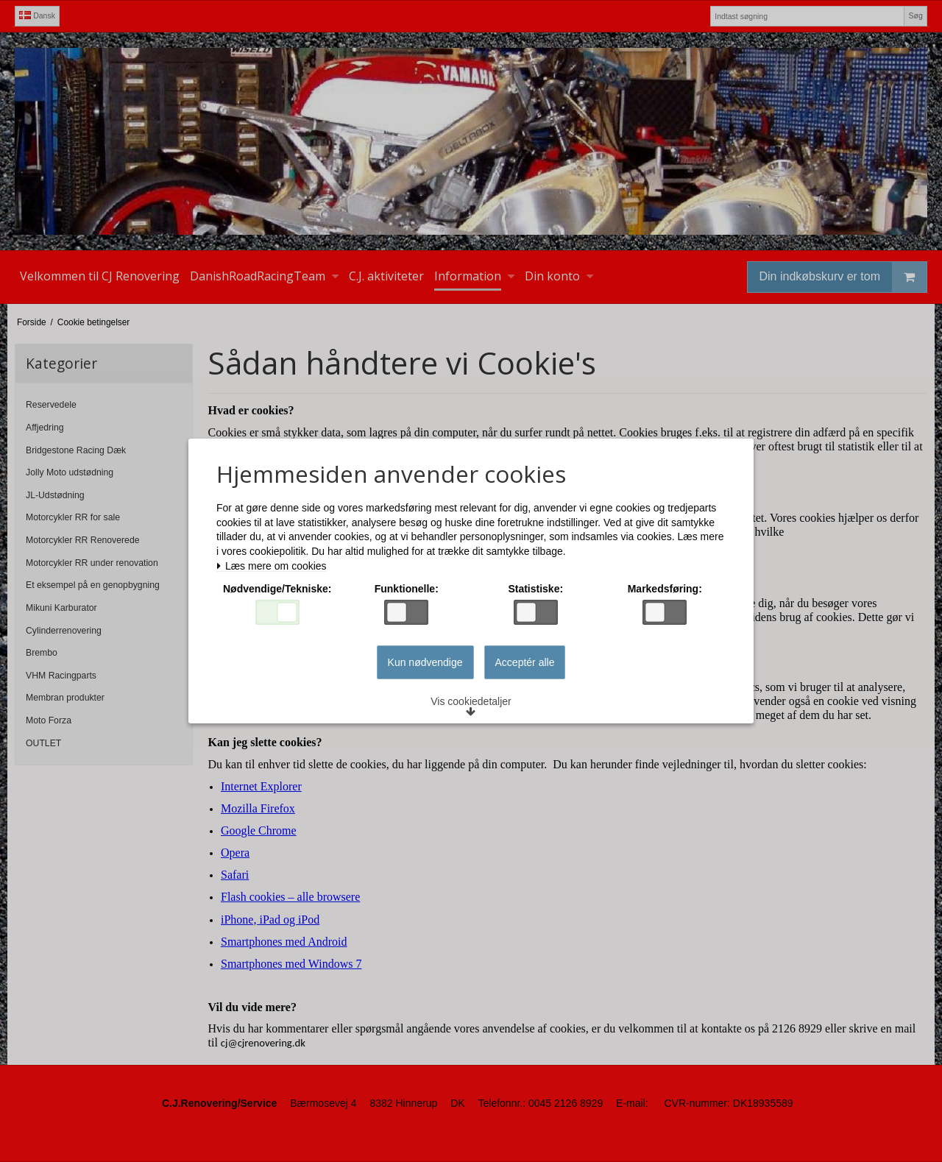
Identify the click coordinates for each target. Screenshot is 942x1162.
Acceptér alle (525, 662)
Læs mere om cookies (271, 566)
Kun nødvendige (425, 662)
